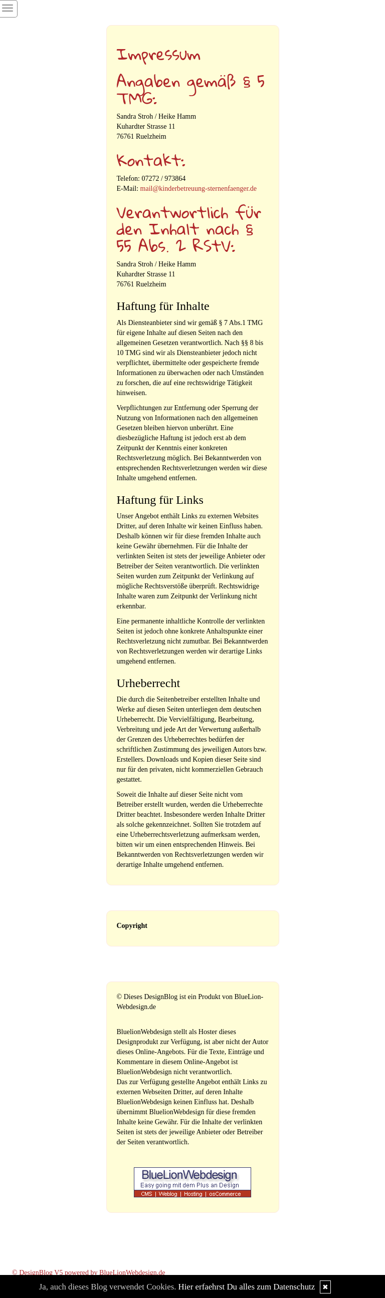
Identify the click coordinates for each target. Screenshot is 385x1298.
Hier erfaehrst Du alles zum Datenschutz (246, 1286)
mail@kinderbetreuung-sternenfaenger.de (198, 188)
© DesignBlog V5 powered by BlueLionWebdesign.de (88, 1272)
